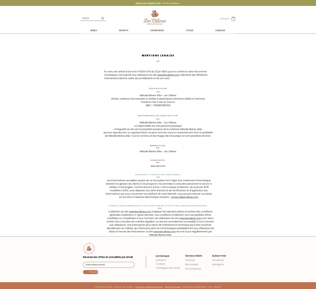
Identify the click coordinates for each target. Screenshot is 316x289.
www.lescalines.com (168, 74)
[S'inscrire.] (90, 272)
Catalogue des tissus (168, 267)
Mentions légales (172, 287)
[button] (233, 19)
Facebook (218, 260)
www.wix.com (158, 166)
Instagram (218, 264)
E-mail (86, 261)
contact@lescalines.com (184, 197)
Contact (160, 264)
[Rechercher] (87, 18)
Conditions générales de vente (149, 287)
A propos (161, 260)
